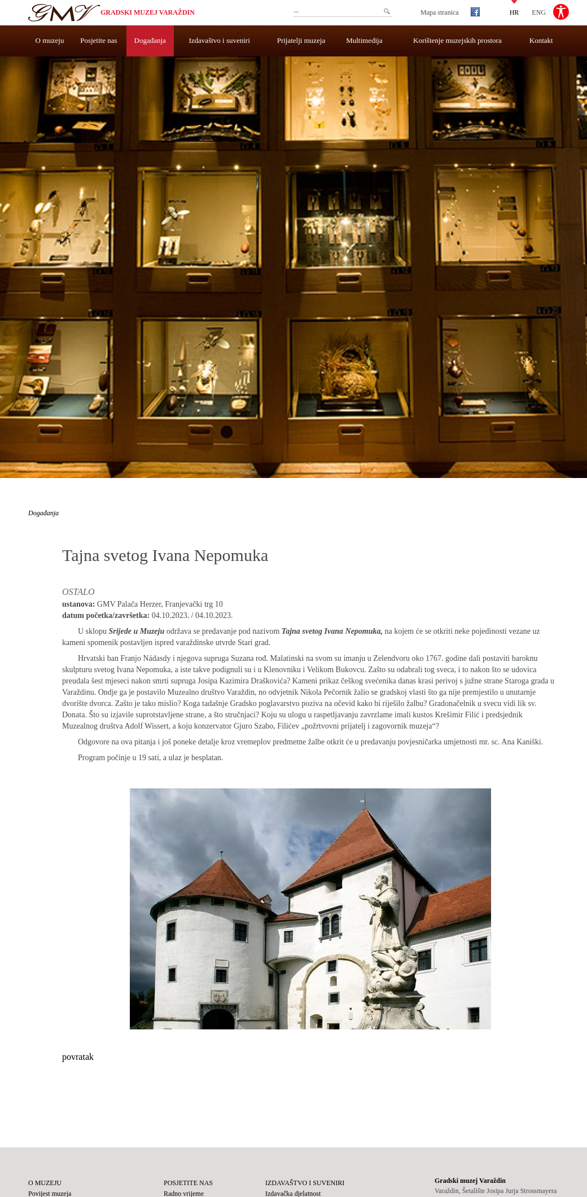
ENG (539, 11)
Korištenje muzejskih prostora (457, 40)
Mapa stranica (439, 12)
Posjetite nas (98, 40)
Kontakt (541, 40)
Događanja (150, 40)
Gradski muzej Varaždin (147, 12)
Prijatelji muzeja (301, 40)
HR (514, 11)
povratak (78, 1057)
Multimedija (364, 40)
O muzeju (50, 40)
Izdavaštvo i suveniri (219, 40)
